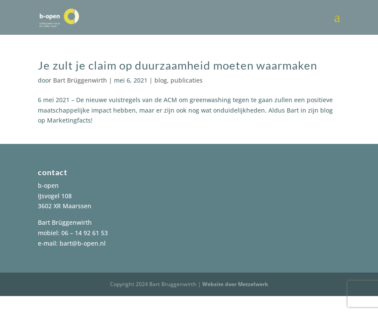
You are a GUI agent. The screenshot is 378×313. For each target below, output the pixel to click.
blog (160, 80)
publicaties (187, 80)
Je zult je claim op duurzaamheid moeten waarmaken (177, 65)
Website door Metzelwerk (235, 284)
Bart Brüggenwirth (80, 80)
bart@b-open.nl (83, 243)
